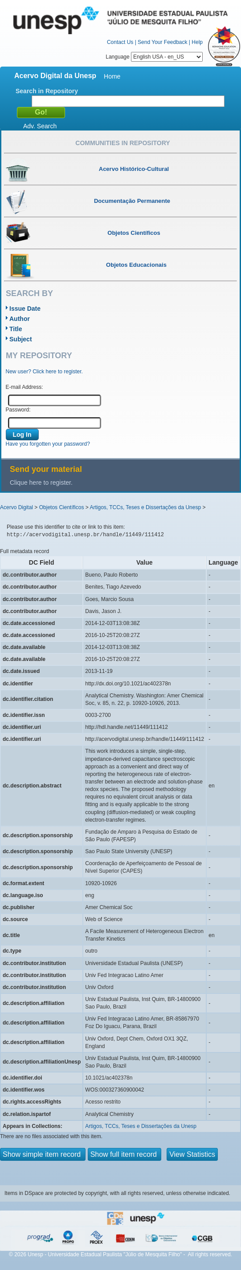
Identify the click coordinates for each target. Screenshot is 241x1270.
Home (112, 76)
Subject (20, 339)
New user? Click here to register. (44, 371)
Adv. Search (40, 126)
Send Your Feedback (162, 42)
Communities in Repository (122, 142)
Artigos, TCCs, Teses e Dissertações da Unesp (145, 507)
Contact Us (120, 42)
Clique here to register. (41, 482)
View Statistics (192, 1154)
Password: (18, 410)
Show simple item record (43, 1154)
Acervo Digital (16, 507)
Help (197, 42)
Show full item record (124, 1154)
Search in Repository (47, 91)
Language (154, 57)
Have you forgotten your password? (48, 444)
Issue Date (25, 308)
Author (19, 318)
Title (15, 328)
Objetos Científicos (61, 507)
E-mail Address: (24, 387)
